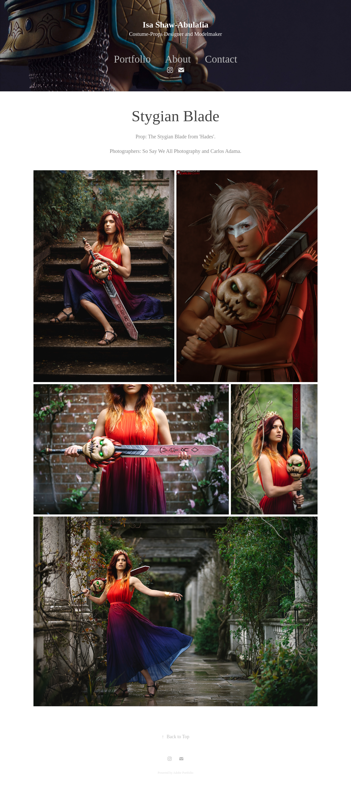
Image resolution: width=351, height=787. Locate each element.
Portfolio (132, 59)
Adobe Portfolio (183, 773)
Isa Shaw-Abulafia (175, 24)
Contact (221, 59)
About (178, 59)
